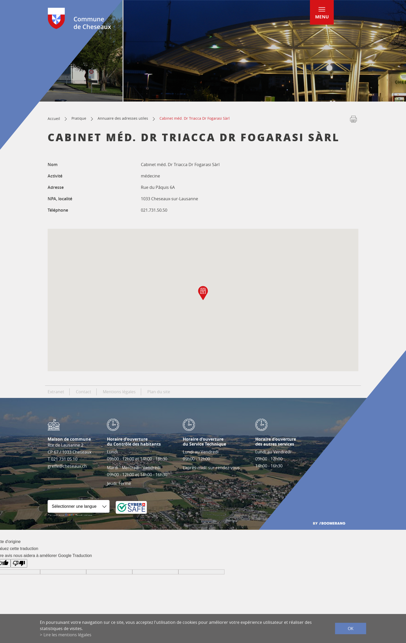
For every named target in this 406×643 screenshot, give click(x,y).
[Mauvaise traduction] (19, 563)
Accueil (54, 118)
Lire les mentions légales (67, 635)
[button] (203, 293)
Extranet (56, 392)
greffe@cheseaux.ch (67, 466)
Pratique (78, 118)
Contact (83, 392)
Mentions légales (119, 392)
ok (350, 628)
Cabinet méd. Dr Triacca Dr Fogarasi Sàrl (195, 118)
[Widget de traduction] (79, 506)
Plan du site (158, 392)
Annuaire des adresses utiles (123, 118)
